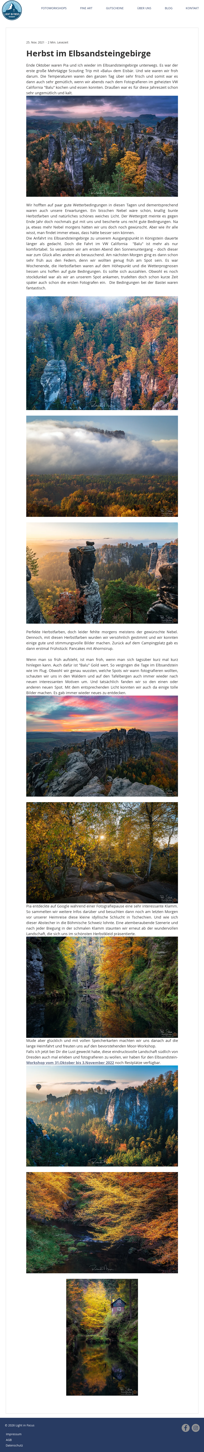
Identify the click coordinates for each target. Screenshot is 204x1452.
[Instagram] (196, 1428)
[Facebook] (186, 1428)
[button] (53, 8)
